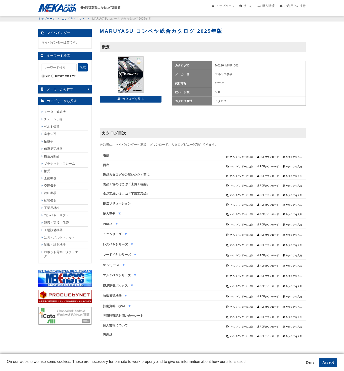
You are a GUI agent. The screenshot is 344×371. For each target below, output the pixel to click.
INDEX (108, 224)
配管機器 (50, 200)
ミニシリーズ (113, 234)
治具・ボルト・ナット (59, 237)
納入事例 (109, 213)
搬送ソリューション (117, 203)
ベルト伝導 (51, 126)
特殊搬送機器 (113, 296)
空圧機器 (50, 185)
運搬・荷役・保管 (56, 222)
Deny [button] (310, 362)
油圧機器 (50, 193)
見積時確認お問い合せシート (123, 315)
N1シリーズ (111, 265)
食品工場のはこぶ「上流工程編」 (126, 184)
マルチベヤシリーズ (117, 275)
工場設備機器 (53, 230)
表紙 (106, 155)
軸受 (47, 171)
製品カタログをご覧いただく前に (126, 174)
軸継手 (48, 141)
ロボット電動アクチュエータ (62, 254)
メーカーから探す (60, 89)
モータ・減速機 (55, 112)
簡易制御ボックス (116, 285)
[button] (7, 365)
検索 (83, 67)
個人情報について (115, 325)
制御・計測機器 (55, 244)
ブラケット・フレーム (59, 163)
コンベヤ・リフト (74, 18)
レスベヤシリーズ (116, 244)
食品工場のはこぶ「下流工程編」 (126, 194)
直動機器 (50, 178)
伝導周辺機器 (53, 149)
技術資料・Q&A (114, 306)
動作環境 (268, 6)
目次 (106, 165)
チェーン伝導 (53, 119)
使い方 (248, 6)
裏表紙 (107, 335)
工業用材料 (51, 208)
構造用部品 (51, 156)
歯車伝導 (50, 134)
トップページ (225, 6)
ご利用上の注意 (295, 6)
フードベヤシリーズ (117, 254)
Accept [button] (328, 362)
